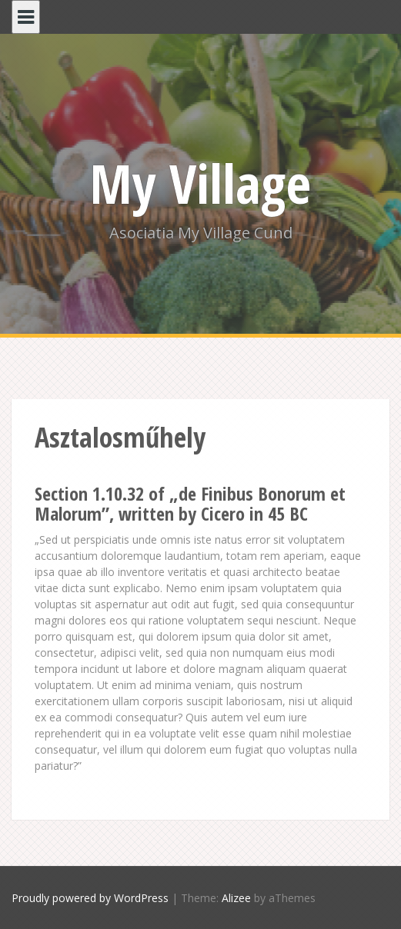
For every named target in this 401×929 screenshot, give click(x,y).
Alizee (236, 898)
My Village (200, 183)
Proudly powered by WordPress (90, 898)
